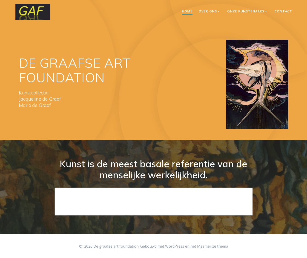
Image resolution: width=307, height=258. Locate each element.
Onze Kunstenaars (245, 11)
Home (187, 11)
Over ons (208, 11)
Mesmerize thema (212, 246)
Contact (283, 11)
